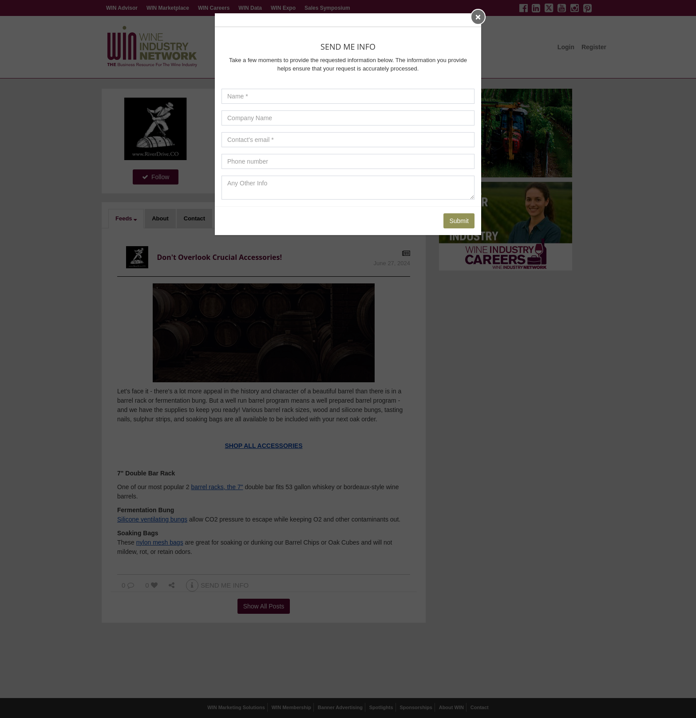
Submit (459, 220)
